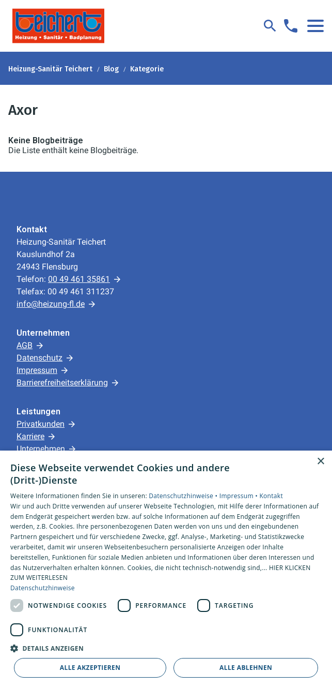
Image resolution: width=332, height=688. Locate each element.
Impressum (37, 370)
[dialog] (166, 569)
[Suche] (270, 26)
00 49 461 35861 (79, 279)
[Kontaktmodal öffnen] (290, 26)
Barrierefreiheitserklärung (62, 382)
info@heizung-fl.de (51, 304)
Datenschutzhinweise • (184, 495)
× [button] (320, 462)
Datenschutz (39, 358)
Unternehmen (41, 449)
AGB (25, 345)
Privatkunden (41, 424)
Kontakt (271, 495)
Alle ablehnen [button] (245, 667)
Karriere (30, 436)
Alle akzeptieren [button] (90, 667)
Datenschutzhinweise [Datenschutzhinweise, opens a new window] (42, 588)
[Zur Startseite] (58, 26)
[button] (315, 26)
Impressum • (239, 495)
